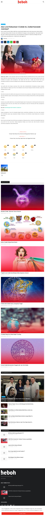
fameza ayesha (3, 213)
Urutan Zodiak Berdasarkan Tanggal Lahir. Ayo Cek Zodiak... (15, 365)
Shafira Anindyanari (4, 305)
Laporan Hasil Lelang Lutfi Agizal (15, 445)
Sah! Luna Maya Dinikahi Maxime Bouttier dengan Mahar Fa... (20, 416)
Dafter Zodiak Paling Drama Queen (9, 242)
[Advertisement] (22, 9)
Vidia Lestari (10, 440)
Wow (23, 157)
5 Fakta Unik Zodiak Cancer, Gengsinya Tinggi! (11, 303)
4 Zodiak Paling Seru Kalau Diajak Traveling (11, 334)
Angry (5, 157)
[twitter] (5, 505)
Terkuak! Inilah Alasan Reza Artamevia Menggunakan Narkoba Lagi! (22, 133)
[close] (43, 507)
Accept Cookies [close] (22, 513)
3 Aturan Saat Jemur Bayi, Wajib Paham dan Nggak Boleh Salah (22, 138)
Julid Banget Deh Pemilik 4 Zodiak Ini (13, 107)
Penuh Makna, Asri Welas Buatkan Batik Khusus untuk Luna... (20, 410)
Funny (32, 150)
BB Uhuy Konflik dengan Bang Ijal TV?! (16, 433)
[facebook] (2, 505)
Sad (14, 157)
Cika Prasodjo (10, 434)
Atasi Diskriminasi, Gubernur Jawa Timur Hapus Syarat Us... (20, 422)
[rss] (13, 505)
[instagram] (8, 505)
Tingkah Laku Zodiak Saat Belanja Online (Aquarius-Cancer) (15, 273)
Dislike (14, 150)
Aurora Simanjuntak (4, 366)
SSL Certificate (4, 480)
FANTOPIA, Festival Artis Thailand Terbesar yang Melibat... (20, 439)
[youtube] (11, 505)
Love (23, 150)
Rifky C (3, 400)
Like (5, 150)
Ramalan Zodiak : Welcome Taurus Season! (11, 211)
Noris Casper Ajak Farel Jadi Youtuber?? (16, 451)
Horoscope (3, 24)
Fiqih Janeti (4, 39)
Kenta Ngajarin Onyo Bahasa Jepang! (15, 457)
